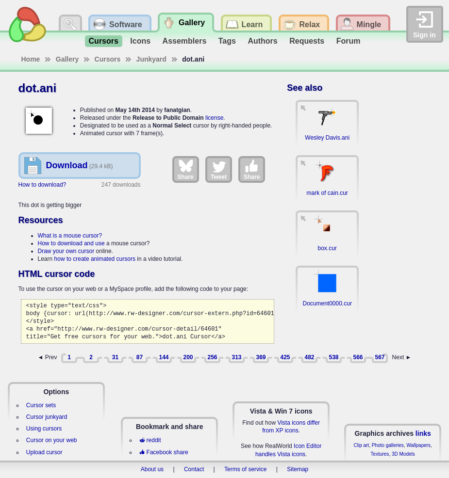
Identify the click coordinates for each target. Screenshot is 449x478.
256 (212, 357)
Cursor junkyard (46, 417)
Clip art (361, 445)
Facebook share (163, 452)
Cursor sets (41, 405)
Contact (194, 469)
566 (358, 357)
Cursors (103, 41)
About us (152, 469)
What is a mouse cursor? (70, 235)
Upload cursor (44, 452)
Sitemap (297, 469)
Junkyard (151, 59)
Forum (348, 41)
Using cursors (44, 428)
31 (115, 357)
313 (236, 357)
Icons (140, 41)
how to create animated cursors (94, 258)
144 (163, 357)
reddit (150, 440)
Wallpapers (418, 445)
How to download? (42, 184)
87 (139, 357)
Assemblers (185, 41)
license (214, 117)
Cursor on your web (51, 440)
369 (261, 357)
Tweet (219, 169)
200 (188, 357)
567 (379, 357)
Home (30, 59)
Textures (380, 454)
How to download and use (71, 243)
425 (285, 357)
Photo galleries (388, 445)
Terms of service (245, 469)
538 (333, 357)
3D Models (403, 454)
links (423, 433)
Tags (227, 41)
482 (309, 357)
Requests (306, 41)
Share (185, 169)
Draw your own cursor (66, 251)
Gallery (67, 59)
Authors (262, 41)
